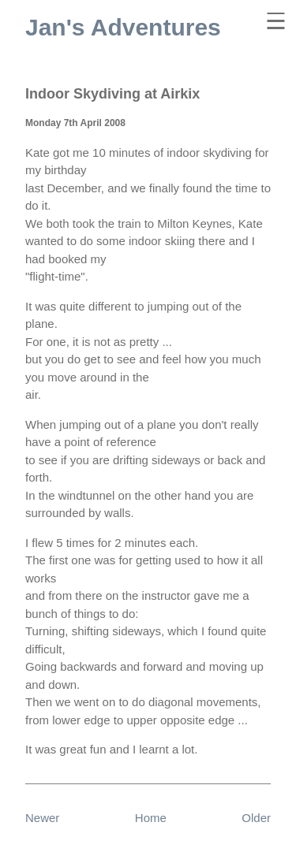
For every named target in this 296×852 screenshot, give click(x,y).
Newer (42, 817)
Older (256, 817)
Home (151, 817)
